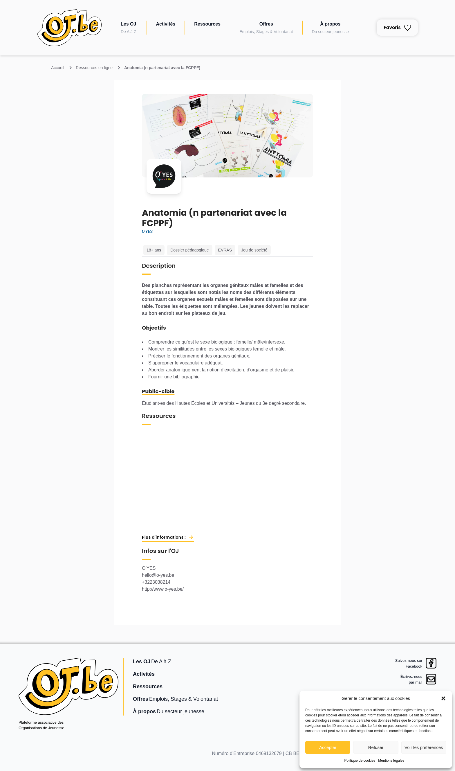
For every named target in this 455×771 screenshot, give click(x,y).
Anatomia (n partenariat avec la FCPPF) (162, 67)
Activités (166, 23)
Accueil (57, 67)
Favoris (397, 27)
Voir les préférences (424, 747)
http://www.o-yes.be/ (163, 589)
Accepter (327, 747)
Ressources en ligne (94, 67)
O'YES (147, 231)
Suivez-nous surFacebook (408, 663)
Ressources (207, 23)
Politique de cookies (359, 761)
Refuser (376, 747)
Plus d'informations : (164, 537)
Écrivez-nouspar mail (411, 679)
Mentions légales (391, 761)
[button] (443, 698)
